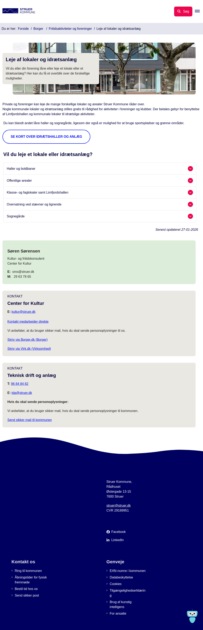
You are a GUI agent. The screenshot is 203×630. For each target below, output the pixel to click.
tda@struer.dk (21, 393)
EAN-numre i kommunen (128, 571)
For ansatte (118, 613)
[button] (199, 11)
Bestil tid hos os (26, 589)
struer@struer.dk (119, 505)
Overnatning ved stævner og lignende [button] (34, 204)
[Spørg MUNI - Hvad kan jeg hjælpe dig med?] (192, 617)
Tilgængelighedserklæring (128, 593)
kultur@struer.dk (23, 311)
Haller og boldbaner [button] (21, 168)
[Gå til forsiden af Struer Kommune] (17, 11)
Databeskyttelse (121, 577)
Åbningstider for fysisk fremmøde (31, 580)
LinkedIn (117, 540)
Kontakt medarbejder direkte (28, 321)
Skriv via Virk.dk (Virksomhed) (29, 348)
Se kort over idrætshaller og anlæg (46, 136)
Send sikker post (27, 595)
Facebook (118, 532)
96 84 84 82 (19, 384)
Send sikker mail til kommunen (29, 420)
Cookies (116, 584)
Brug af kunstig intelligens (121, 604)
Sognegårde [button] (16, 216)
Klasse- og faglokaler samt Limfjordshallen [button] (37, 192)
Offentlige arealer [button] (19, 180)
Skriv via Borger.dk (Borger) (27, 339)
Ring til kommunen (28, 571)
